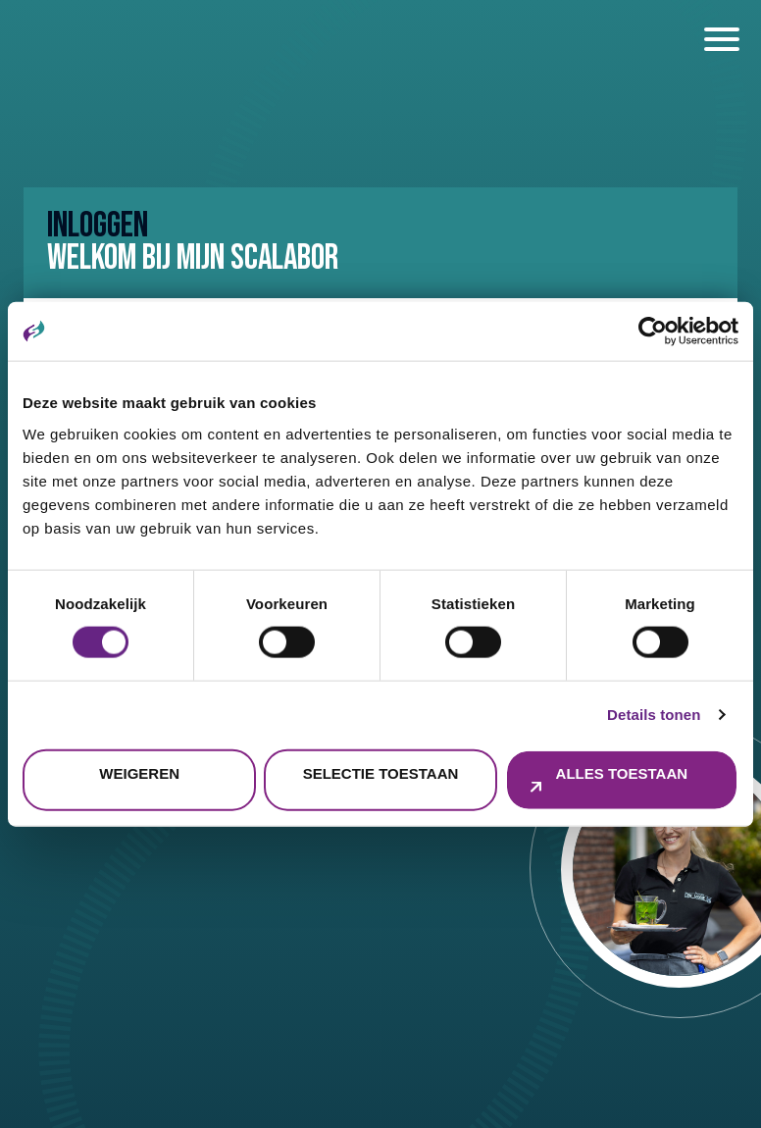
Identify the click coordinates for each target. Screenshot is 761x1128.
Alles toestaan (621, 772)
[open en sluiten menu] (721, 39)
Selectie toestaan (381, 772)
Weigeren (139, 772)
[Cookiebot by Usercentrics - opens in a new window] (652, 331)
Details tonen (653, 714)
